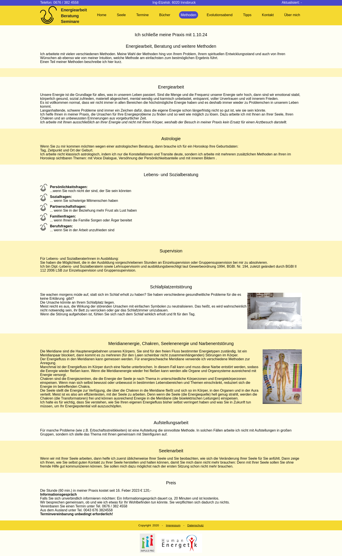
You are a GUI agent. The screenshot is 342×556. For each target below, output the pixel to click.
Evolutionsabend (220, 15)
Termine (142, 15)
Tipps (247, 15)
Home (101, 15)
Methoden (188, 15)
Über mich (292, 15)
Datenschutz (195, 525)
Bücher (164, 15)
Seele (121, 15)
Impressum (173, 525)
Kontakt (268, 15)
